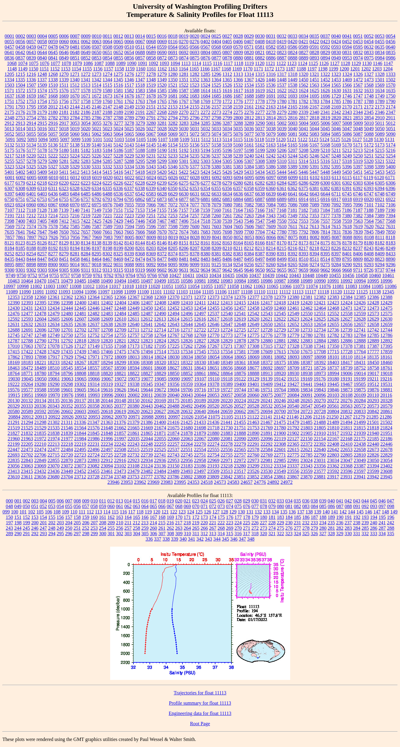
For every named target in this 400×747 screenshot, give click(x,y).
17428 (40, 351)
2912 (9, 123)
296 (68, 533)
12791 (54, 340)
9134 (227, 264)
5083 (314, 134)
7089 (314, 204)
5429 (238, 172)
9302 (31, 270)
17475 (120, 351)
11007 (62, 286)
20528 (253, 406)
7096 (358, 204)
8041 (216, 237)
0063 (96, 41)
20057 (227, 395)
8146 (162, 242)
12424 (346, 302)
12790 (40, 340)
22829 (386, 455)
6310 (42, 188)
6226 (118, 183)
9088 (129, 264)
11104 (195, 291)
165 (136, 517)
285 (365, 528)
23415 (27, 471)
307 (162, 533)
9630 (173, 270)
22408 (333, 444)
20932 (81, 416)
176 (229, 517)
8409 (380, 253)
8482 (194, 259)
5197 (238, 150)
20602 (67, 411)
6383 (336, 188)
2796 (194, 117)
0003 (31, 36)
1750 (390, 96)
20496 (200, 406)
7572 (20, 226)
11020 (154, 286)
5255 (9, 161)
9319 (140, 270)
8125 (31, 242)
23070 (54, 465)
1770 (216, 101)
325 (306, 533)
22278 (227, 444)
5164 (282, 144)
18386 (293, 362)
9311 (85, 270)
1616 (227, 90)
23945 (386, 476)
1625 (314, 90)
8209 (216, 248)
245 (26, 528)
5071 (184, 134)
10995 (373, 280)
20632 (187, 411)
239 (365, 522)
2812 (249, 117)
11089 (12, 291)
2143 (64, 106)
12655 (333, 324)
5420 (162, 172)
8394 (314, 253)
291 (26, 533)
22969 (213, 460)
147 (377, 511)
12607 (80, 319)
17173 (133, 346)
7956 (75, 237)
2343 (347, 112)
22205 (27, 444)
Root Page (200, 723)
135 (283, 511)
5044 (314, 128)
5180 (64, 150)
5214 (369, 150)
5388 (282, 166)
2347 (390, 112)
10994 (360, 280)
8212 (249, 248)
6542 (140, 193)
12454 (200, 308)
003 (34, 500)
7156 (172, 210)
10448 (308, 275)
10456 (348, 275)
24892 (273, 482)
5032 (205, 128)
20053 (213, 395)
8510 (303, 259)
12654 (320, 324)
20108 (346, 395)
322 (280, 533)
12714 (160, 329)
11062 (246, 286)
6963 (42, 204)
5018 (64, 128)
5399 (380, 166)
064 (145, 506)
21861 (133, 433)
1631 (347, 90)
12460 (280, 308)
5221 (42, 155)
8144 (140, 242)
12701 (67, 329)
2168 (325, 106)
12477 (27, 313)
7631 (390, 226)
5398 (369, 166)
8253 (20, 253)
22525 (160, 449)
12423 (333, 302)
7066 (151, 204)
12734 (320, 329)
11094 (77, 291)
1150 (33, 68)
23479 (133, 471)
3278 (129, 123)
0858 (151, 57)
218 (187, 522)
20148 (120, 400)
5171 (358, 144)
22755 (227, 455)
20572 (360, 406)
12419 (293, 302)
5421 (173, 172)
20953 (94, 416)
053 (51, 506)
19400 (240, 384)
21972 (40, 438)
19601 (67, 389)
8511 (314, 259)
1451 (314, 79)
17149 (93, 346)
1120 (259, 63)
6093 (227, 177)
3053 (75, 123)
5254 (390, 155)
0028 (238, 36)
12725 (240, 329)
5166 (303, 144)
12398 (67, 302)
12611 (133, 319)
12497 (200, 313)
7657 (85, 231)
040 (331, 500)
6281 (249, 183)
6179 (20, 183)
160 (94, 517)
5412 (75, 172)
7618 (347, 226)
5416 (118, 172)
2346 (380, 112)
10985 (253, 280)
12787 (14, 340)
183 (280, 517)
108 (57, 511)
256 (119, 528)
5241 (260, 155)
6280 (238, 183)
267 (212, 528)
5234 (184, 155)
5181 (75, 150)
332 (365, 533)
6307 (9, 188)
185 (297, 517)
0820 (249, 52)
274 (272, 528)
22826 (373, 455)
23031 (320, 460)
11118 (323, 291)
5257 (20, 161)
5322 (390, 161)
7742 (271, 231)
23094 (107, 465)
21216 (319, 416)
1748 (369, 96)
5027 (151, 128)
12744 (386, 329)
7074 (184, 204)
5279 (42, 161)
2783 (64, 117)
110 (73, 511)
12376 (240, 297)
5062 (96, 134)
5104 (130, 139)
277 (297, 528)
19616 (107, 389)
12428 (373, 302)
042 (348, 500)
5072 (194, 134)
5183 (96, 150)
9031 (118, 264)
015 (136, 500)
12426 (360, 302)
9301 (20, 270)
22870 (67, 460)
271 (246, 528)
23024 (306, 460)
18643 (200, 367)
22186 (386, 438)
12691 (27, 329)
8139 (107, 242)
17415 (14, 351)
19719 (213, 389)
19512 (373, 384)
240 (373, 522)
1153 (65, 68)
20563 (346, 406)
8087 (336, 237)
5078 (260, 134)
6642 (303, 193)
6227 (129, 183)
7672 (173, 231)
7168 (281, 210)
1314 (249, 74)
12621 (267, 319)
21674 (160, 427)
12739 (346, 329)
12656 (346, 324)
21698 (200, 427)
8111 (380, 237)
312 (204, 533)
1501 (380, 79)
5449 (336, 172)
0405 (227, 41)
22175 (360, 438)
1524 (205, 85)
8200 (129, 248)
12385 (360, 297)
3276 (107, 123)
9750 (21, 275)
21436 (213, 422)
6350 (173, 188)
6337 (129, 188)
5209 (314, 150)
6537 (129, 193)
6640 (282, 193)
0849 (64, 57)
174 (212, 517)
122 (173, 511)
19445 (333, 384)
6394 (380, 188)
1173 (279, 68)
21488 (320, 422)
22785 (306, 455)
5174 (390, 144)
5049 (369, 128)
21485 (306, 422)
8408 (369, 253)
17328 (293, 346)
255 (111, 528)
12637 (93, 324)
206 (85, 522)
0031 (271, 36)
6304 (369, 183)
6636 (238, 193)
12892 (386, 340)
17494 (147, 351)
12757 (133, 335)
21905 (306, 433)
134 (275, 511)
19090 (174, 378)
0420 (292, 41)
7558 (336, 221)
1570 (390, 85)
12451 (160, 308)
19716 (200, 389)
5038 (271, 128)
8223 (325, 248)
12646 (213, 324)
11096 (91, 291)
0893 (314, 57)
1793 (20, 106)
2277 (260, 112)
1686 (227, 96)
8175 (325, 242)
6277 (205, 183)
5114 (227, 139)
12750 (67, 335)
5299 (162, 161)
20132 (27, 400)
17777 (373, 351)
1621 (271, 90)
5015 (31, 128)
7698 (227, 231)
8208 (205, 248)
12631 (14, 324)
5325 (31, 166)
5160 (238, 144)
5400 (390, 166)
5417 (129, 172)
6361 (282, 188)
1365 (227, 79)
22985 (280, 460)
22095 (253, 438)
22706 (40, 455)
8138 (96, 242)
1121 (270, 63)
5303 (205, 161)
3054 (85, 123)
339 (174, 539)
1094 (175, 63)
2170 (347, 106)
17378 (346, 346)
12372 (200, 297)
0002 (20, 36)
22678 (386, 449)
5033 (216, 128)
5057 (53, 134)
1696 (325, 96)
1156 (97, 68)
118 (139, 511)
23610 (14, 476)
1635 (390, 90)
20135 (54, 400)
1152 (55, 68)
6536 (118, 193)
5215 (380, 150)
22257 (173, 444)
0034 (303, 36)
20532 (267, 406)
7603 (216, 226)
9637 (216, 270)
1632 (358, 90)
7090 (325, 204)
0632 (369, 47)
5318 (347, 161)
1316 (271, 74)
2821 (347, 117)
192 (356, 517)
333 (373, 533)
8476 (151, 259)
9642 (227, 270)
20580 (14, 411)
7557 (325, 221)
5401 (9, 172)
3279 (140, 123)
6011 (64, 177)
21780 (280, 427)
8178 (347, 242)
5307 (249, 161)
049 (17, 506)
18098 (320, 357)
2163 (271, 106)
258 (136, 528)
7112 (20, 210)
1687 (238, 96)
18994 (333, 373)
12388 (386, 297)
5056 (42, 134)
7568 (390, 221)
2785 (85, 117)
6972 (85, 204)
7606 (249, 226)
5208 (303, 150)
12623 (293, 319)
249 (60, 528)
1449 (292, 79)
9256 (249, 264)
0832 (358, 52)
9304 (53, 270)
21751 (240, 427)
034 (289, 500)
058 (94, 506)
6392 (358, 188)
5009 (358, 123)
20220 (227, 400)
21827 (14, 433)
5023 (107, 128)
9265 (292, 264)
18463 (14, 367)
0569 (227, 47)
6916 (325, 199)
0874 (184, 57)
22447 (14, 449)
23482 (147, 471)
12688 (14, 329)
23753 (133, 476)
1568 (369, 85)
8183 (390, 242)
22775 (293, 455)
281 (331, 528)
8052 (238, 237)
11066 (285, 286)
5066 (140, 134)
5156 (194, 144)
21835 (40, 433)
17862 (14, 357)
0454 (369, 41)
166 (145, 517)
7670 (162, 231)
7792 (303, 231)
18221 (40, 362)
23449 (67, 471)
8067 (282, 237)
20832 (346, 411)
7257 (194, 215)
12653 (306, 324)
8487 (238, 259)
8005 (129, 237)
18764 (14, 373)
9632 (194, 270)
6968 (64, 204)
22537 (173, 449)
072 (212, 506)
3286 (216, 123)
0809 (238, 52)
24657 (247, 482)
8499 (282, 259)
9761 (98, 275)
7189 (379, 210)
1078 (66, 63)
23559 (306, 471)
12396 (54, 302)
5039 (282, 128)
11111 (272, 291)
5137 (64, 144)
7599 (184, 226)
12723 (213, 329)
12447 (107, 308)
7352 (303, 215)
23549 (280, 471)
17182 (147, 346)
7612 (303, 226)
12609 (107, 319)
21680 (187, 427)
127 (216, 511)
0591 (314, 47)
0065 (118, 41)
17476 (133, 351)
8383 (238, 253)
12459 (267, 308)
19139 (267, 378)
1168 (226, 68)
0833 (369, 52)
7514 (194, 221)
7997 (118, 237)
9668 (347, 270)
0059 (53, 41)
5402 (20, 172)
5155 (184, 144)
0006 (64, 36)
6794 (118, 199)
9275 (325, 264)
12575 (386, 313)
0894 (325, 57)
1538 (292, 85)
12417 (267, 302)
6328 (75, 188)
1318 (292, 74)
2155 (194, 106)
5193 (194, 150)
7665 (129, 231)
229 (280, 522)
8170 (282, 242)
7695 (216, 231)
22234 (107, 444)
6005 (31, 177)
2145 (85, 106)
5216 (390, 150)
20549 (320, 406)
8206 (184, 248)
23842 (227, 476)
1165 (194, 68)
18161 (386, 357)
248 (51, 528)
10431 (188, 275)
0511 (140, 47)
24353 (193, 482)
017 (153, 500)
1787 (358, 101)
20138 (93, 400)
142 (343, 511)
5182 (85, 150)
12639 (120, 324)
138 (309, 511)
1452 (325, 79)
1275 (118, 74)
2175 (9, 112)
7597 (162, 226)
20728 (320, 411)
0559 (162, 47)
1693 (292, 96)
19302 (80, 384)
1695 (314, 96)
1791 (9, 106)
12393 (27, 302)
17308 (253, 346)
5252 (380, 155)
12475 (386, 308)
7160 (216, 210)
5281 (64, 161)
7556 (314, 221)
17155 (107, 346)
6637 (249, 193)
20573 (373, 406)
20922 (54, 416)
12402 (107, 302)
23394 (373, 465)
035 (297, 500)
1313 (238, 74)
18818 (93, 373)
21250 (332, 416)
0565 (184, 47)
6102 (315, 177)
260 (153, 528)
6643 (314, 193)
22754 (213, 455)
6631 (194, 193)
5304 (216, 161)
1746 (347, 96)
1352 (194, 79)
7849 (380, 231)
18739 (346, 367)
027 (229, 500)
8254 (31, 253)
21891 (267, 433)
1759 (96, 101)
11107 (234, 291)
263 (178, 528)
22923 (133, 460)
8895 (9, 264)
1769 (205, 101)
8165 (249, 242)
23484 (160, 471)
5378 (205, 166)
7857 (10, 237)
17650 (293, 351)
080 (280, 506)
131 (250, 511)
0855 (118, 57)
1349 (162, 79)
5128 (368, 139)
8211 (238, 248)
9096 (184, 264)
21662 (120, 427)
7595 (140, 226)
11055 (207, 286)
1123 (292, 63)
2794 (173, 117)
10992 (346, 280)
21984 (80, 438)
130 (241, 511)
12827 (200, 340)
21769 (267, 427)
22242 (120, 444)
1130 (367, 63)
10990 (320, 280)
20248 (293, 400)
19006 (346, 373)
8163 (227, 242)
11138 (375, 291)
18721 (306, 367)
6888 (271, 199)
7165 (249, 210)
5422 (184, 172)
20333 (27, 406)
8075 (293, 237)
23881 (320, 476)
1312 (227, 74)
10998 (23, 286)
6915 (314, 199)
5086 (347, 134)
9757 (65, 275)
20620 (133, 411)
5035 (238, 128)
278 (306, 528)
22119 (280, 438)
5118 (259, 139)
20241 (267, 400)
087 (339, 506)
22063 (187, 438)
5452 (369, 172)
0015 (151, 36)
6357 (238, 188)
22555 (213, 449)
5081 (292, 134)
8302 (107, 253)
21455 (240, 422)
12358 (27, 297)
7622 (380, 226)
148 (385, 511)
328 (331, 533)
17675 (306, 351)
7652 (75, 231)
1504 (20, 85)
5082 (303, 134)
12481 (80, 313)
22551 (187, 449)
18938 (306, 373)
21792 (293, 427)
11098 (117, 291)
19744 (240, 389)
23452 (80, 471)
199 (26, 522)
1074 (23, 63)
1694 (303, 96)
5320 (369, 161)
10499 (160, 280)
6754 (53, 199)
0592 (325, 47)
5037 (260, 128)
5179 (53, 150)
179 (255, 517)
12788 (27, 340)
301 (111, 533)
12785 (373, 335)
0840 (42, 57)
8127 (53, 242)
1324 (347, 74)
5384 (249, 166)
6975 (96, 204)
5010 (369, 123)
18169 (14, 362)
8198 (107, 248)
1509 (42, 85)
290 (17, 533)
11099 (130, 291)
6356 (227, 188)
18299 (120, 362)
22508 (120, 449)
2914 (31, 123)
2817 (303, 117)
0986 (390, 57)
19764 (280, 389)
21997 (120, 438)
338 (166, 539)
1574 (42, 90)
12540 (227, 313)
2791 (151, 117)
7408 (53, 221)
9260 (271, 264)
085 (322, 506)
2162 (260, 106)
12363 (80, 297)
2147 (107, 106)
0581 (260, 47)
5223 (64, 155)
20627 (160, 411)
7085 (282, 204)
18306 (133, 362)
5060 (75, 134)
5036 (249, 128)
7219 (85, 215)
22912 (107, 460)
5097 (65, 139)
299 (94, 533)
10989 (306, 280)
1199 (333, 68)
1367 (249, 79)
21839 (67, 433)
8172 (292, 242)
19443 (320, 384)
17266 (200, 346)
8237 (358, 248)
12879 (253, 340)
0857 (140, 57)
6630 (184, 193)
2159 (238, 106)
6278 (216, 183)
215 (162, 522)
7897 (31, 237)
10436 (242, 275)
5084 (325, 134)
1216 (31, 74)
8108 (369, 237)
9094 (162, 264)
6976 (107, 204)
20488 (173, 406)
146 (368, 511)
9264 (282, 264)
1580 (107, 90)
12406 (133, 302)
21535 (54, 427)
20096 (320, 395)
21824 (386, 427)
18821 (120, 373)
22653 (346, 449)
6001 (10, 177)
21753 (253, 427)
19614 (93, 389)
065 (153, 506)
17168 (120, 346)
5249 (347, 155)
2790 (140, 117)
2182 (75, 112)
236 (339, 522)
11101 (156, 291)
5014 (20, 128)
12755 (120, 335)
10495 (133, 280)
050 (26, 506)
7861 (20, 237)
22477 (54, 449)
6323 (64, 188)
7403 (31, 221)
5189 (151, 150)
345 (225, 539)
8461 (85, 259)
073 (221, 506)
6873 (162, 199)
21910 (320, 433)
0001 (9, 36)
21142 (279, 416)
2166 (303, 106)
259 (145, 528)
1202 (366, 68)
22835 (14, 460)
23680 (54, 476)
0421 (303, 41)
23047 (346, 460)
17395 (386, 346)
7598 (173, 226)
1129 (356, 63)
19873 (346, 389)
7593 (118, 226)
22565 (240, 449)
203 (60, 522)
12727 (253, 329)
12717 (187, 329)
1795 (31, 106)
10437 (255, 275)
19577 (27, 389)
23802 (187, 476)
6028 (195, 177)
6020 (108, 177)
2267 (151, 112)
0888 (292, 57)
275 (280, 528)
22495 (80, 449)
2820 (336, 117)
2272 (205, 112)
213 (145, 522)
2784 (75, 117)
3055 (96, 123)
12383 (333, 297)
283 (348, 528)
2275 (238, 112)
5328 (64, 166)
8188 (31, 248)
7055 (129, 204)
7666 (140, 231)
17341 (320, 346)
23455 (93, 471)
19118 (226, 378)
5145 (151, 144)
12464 (320, 308)
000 (9, 500)
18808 (80, 373)
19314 (93, 384)
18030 (174, 357)
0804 (205, 52)
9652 (271, 270)
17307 (240, 346)
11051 (167, 286)
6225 (107, 183)
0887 (282, 57)
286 (373, 528)
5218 (20, 155)
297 (77, 533)
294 (51, 533)
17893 (27, 357)
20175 (173, 400)
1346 (129, 79)
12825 (173, 340)
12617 (213, 319)
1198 (322, 68)
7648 (53, 231)
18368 (253, 362)
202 (51, 522)
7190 (390, 210)
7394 (390, 215)
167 (153, 517)
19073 (134, 378)
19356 (173, 384)
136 (292, 511)
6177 (9, 183)
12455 (213, 308)
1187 (290, 68)
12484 (120, 313)
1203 (377, 68)
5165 (292, 144)
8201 (140, 248)
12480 (67, 313)
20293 (373, 400)
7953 (64, 237)
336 (149, 539)
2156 (205, 106)
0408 (260, 41)
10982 (213, 280)
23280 (240, 465)
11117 (310, 291)
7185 (336, 210)
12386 (373, 297)
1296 (216, 74)
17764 (360, 351)
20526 (227, 406)
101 (23, 511)
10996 (386, 280)
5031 (194, 128)
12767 (173, 335)
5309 (271, 161)
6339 (151, 188)
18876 (240, 373)
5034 (227, 128)
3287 (227, 123)
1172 (269, 68)
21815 (360, 427)
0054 (390, 36)
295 (60, 533)
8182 (380, 242)
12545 (280, 313)
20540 (293, 406)
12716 (173, 329)
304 (136, 533)
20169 (160, 400)
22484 (67, 449)
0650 (96, 52)
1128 (345, 63)
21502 (386, 422)
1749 (380, 96)
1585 (162, 90)
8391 (282, 253)
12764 (160, 335)
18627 (173, 367)
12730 (293, 329)
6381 (314, 188)
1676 (129, 96)
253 (94, 528)
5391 (314, 166)
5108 (174, 139)
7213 (42, 215)
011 (102, 500)
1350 (173, 79)
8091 (358, 237)
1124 (302, 63)
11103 (182, 291)
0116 (172, 41)
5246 (314, 155)
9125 (216, 264)
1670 (75, 96)
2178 (31, 112)
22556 (227, 449)
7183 (314, 210)
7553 (303, 221)
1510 (53, 85)
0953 (347, 57)
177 (238, 517)
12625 (320, 319)
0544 (151, 47)
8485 (216, 259)
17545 (200, 351)
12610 (120, 319)
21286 (386, 416)
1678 (151, 96)
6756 (75, 199)
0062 (85, 41)
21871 (160, 433)
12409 (173, 302)
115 (115, 511)
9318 (129, 270)
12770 (213, 335)
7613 (314, 226)
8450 (53, 259)
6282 (260, 183)
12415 (240, 302)
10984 (240, 280)
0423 (325, 41)
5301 (184, 161)
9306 (75, 270)
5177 (31, 150)
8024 (184, 237)
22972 (240, 460)
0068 (151, 41)
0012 (118, 36)
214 (153, 522)
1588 (194, 90)
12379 (280, 297)
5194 (205, 150)
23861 (280, 476)
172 (195, 517)
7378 (336, 215)
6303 (358, 183)
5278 (31, 161)
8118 (390, 237)
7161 (227, 210)
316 (238, 533)
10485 (80, 280)
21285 (372, 416)
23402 (386, 465)
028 (238, 500)
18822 (133, 373)
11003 (49, 286)
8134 (85, 242)
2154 (184, 106)
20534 (280, 406)
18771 (27, 373)
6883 (227, 199)
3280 (151, 123)
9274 (314, 264)
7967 (86, 237)
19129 (253, 378)
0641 (9, 52)
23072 (67, 465)
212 (136, 522)
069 (187, 506)
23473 (120, 471)
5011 (379, 123)
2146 (96, 106)
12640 (133, 324)
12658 (373, 324)
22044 (147, 438)
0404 (216, 41)
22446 (386, 444)
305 (145, 533)
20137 (80, 400)
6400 (20, 193)
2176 (20, 112)
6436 (53, 193)
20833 (360, 411)
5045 (325, 128)
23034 (333, 460)
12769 (200, 335)
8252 (9, 253)
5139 (85, 144)
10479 (67, 280)
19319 (107, 384)
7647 (42, 231)
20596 (54, 411)
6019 (97, 177)
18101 (333, 357)
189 (331, 517)
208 (102, 522)
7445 (129, 221)
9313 (107, 270)
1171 (258, 68)
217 (178, 522)
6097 (271, 177)
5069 (173, 134)
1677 (140, 96)
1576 (64, 90)
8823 (380, 259)
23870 (306, 476)
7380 (347, 215)
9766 (152, 275)
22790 (320, 455)
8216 (292, 248)
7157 (183, 210)
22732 (133, 455)
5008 (347, 123)
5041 (303, 128)
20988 (147, 416)
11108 (247, 291)
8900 (53, 264)
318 (255, 533)
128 (224, 511)
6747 (369, 193)
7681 (194, 231)
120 (156, 511)
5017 (53, 128)
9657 (292, 270)
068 (178, 506)
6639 (271, 193)
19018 (386, 373)
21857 (120, 433)
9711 (357, 270)
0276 (194, 41)
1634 (380, 90)
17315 (267, 346)
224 (238, 522)
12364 (93, 297)
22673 (373, 449)
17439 (80, 351)
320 (263, 533)
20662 (240, 411)
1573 (31, 90)
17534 (187, 351)
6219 (53, 183)
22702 (27, 455)
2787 (107, 117)
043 (356, 500)
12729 (280, 329)
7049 (118, 204)
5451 (358, 172)
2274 (227, 112)
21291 (14, 422)
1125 (313, 63)
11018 (128, 286)
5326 (42, 166)
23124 (147, 465)
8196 (85, 248)
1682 (184, 96)
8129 (64, 242)
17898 (40, 357)
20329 (14, 406)
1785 (336, 101)
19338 (133, 384)
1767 (184, 101)
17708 (320, 351)
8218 (314, 248)
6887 (260, 199)
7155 (161, 210)
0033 (292, 36)
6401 (31, 193)
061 (119, 506)
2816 (292, 117)
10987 (280, 280)
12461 (293, 308)
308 (170, 533)
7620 (369, 226)
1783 (314, 101)
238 (356, 522)
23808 (200, 476)
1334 (9, 79)
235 (331, 522)
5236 (205, 155)
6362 (292, 188)
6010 (53, 177)
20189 (200, 400)
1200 (344, 68)
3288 (238, 123)
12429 (386, 302)
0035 (314, 36)
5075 (227, 134)
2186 (85, 112)
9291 (358, 264)
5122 (302, 139)
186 (306, 517)
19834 (306, 389)
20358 (93, 406)
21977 (67, 438)
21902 (293, 433)
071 (204, 506)
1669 (64, 96)
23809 (213, 476)
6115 (347, 177)
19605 (80, 389)
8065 (260, 237)
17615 (280, 351)
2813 (260, 117)
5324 (20, 166)
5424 (205, 172)
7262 (238, 215)
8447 (42, 259)
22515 (133, 449)
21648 (107, 427)
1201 (355, 68)
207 (94, 522)
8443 (20, 259)
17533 (173, 351)
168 (162, 517)
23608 (386, 471)
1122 (281, 63)
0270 (184, 41)
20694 (267, 411)
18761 (386, 367)
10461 (388, 275)
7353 (314, 215)
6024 (151, 177)
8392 (292, 253)
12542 (253, 313)
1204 (388, 68)
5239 (238, 155)
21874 (173, 433)
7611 (292, 226)
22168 (346, 438)
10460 (375, 275)
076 (246, 506)
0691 (173, 52)
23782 (160, 476)
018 (162, 500)
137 (300, 511)
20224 (240, 400)
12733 (306, 329)
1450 (303, 79)
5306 (238, 161)
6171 (390, 177)
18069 (254, 357)
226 (255, 522)
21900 (280, 433)
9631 (184, 270)
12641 (147, 324)
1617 (238, 90)
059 (102, 506)
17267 (213, 346)
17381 (360, 346)
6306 (390, 183)
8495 (249, 259)
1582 (129, 90)
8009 (151, 237)
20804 (333, 411)
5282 (75, 161)
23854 (267, 476)
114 (106, 511)
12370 (173, 297)
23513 (227, 471)
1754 (42, 101)
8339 (129, 253)
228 (272, 522)
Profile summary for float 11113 (200, 703)
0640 (390, 47)
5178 (42, 150)
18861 (200, 373)
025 (212, 500)
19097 (187, 378)
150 (9, 517)
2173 (380, 106)
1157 (108, 68)
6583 (151, 193)
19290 (54, 384)
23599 (373, 471)
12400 (80, 302)
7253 (173, 215)
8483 (205, 259)
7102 (380, 204)
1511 (63, 85)
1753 (31, 101)
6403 (42, 193)
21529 (40, 427)
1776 (238, 101)
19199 (360, 378)
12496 (187, 313)
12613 (160, 319)
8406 (358, 253)
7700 (249, 231)
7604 (227, 226)
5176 (20, 150)
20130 (14, 400)
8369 (151, 253)
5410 (53, 172)
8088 (347, 237)
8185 (20, 248)
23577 (320, 471)
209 (111, 522)
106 (48, 511)
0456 (390, 41)
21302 (54, 422)
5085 (336, 134)
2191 (140, 112)
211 (127, 522)
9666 (336, 270)
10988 (293, 280)
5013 (9, 128)
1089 (121, 63)
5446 (303, 172)
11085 (377, 286)
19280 (40, 384)
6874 (173, 199)
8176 (336, 242)
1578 (85, 90)
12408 (160, 302)
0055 (9, 41)
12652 (293, 324)
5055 (31, 134)
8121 (9, 242)
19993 (94, 395)
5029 (173, 128)
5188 (140, 150)
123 (182, 511)
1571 (9, 90)
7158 (194, 210)
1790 (390, 101)
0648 (75, 52)
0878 (227, 57)
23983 (167, 482)
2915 (42, 123)
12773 (227, 335)
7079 (216, 204)
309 (178, 533)
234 (322, 522)
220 (204, 522)
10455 (335, 275)
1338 (53, 79)
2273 (216, 112)
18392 (320, 362)
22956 (187, 460)
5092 (21, 139)
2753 (20, 117)
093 (373, 506)
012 (111, 500)
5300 (173, 161)
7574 (31, 226)
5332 (107, 166)
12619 (240, 319)
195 (382, 517)
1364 (216, 79)
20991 (161, 416)
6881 (205, 199)
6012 (75, 177)
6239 (162, 183)
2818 (314, 117)
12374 (227, 297)
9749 (10, 275)
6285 (292, 183)
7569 (9, 226)
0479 (64, 47)
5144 (140, 144)
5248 (336, 155)
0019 (184, 36)
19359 (187, 384)
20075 (267, 395)
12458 (253, 308)
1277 (140, 74)
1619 (260, 90)
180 (263, 517)
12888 (360, 340)
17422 (27, 351)
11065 (272, 286)
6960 (31, 204)
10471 (54, 280)
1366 (238, 79)
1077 (55, 63)
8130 (75, 242)
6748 (380, 193)
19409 (267, 384)
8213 (260, 248)
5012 (390, 123)
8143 (129, 242)
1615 (216, 90)
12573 (373, 313)
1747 (358, 96)
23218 (227, 465)
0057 (31, 41)
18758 (373, 367)
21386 (147, 422)
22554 (200, 449)
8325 (118, 253)
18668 (240, 367)
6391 (347, 188)
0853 (96, 57)
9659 (303, 270)
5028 (162, 128)
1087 (99, 63)
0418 (271, 41)
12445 (80, 308)
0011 (107, 36)
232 (306, 522)
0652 (118, 52)
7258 (205, 215)
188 (322, 517)
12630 (386, 319)
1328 (380, 74)
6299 (314, 183)
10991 (333, 280)
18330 (200, 362)
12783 (346, 335)
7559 (347, 221)
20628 (173, 411)
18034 (187, 357)
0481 (75, 47)
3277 (118, 123)
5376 (184, 166)
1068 (12, 63)
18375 (280, 362)
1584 (151, 90)
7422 (85, 221)
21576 (93, 427)
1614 (205, 90)
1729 (336, 96)
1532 (238, 85)
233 (314, 522)
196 (390, 517)
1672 (96, 96)
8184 (9, 248)
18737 (333, 367)
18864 (227, 373)
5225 (85, 155)
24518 (207, 482)
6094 (238, 177)
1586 (173, 90)
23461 (107, 471)
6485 (85, 193)
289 (9, 533)
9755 (54, 275)
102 (31, 511)
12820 (107, 340)
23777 (147, 476)
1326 (358, 74)
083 (306, 506)
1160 (140, 68)
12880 (267, 340)
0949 (336, 57)
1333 (390, 74)
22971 (227, 460)
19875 (360, 389)
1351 (184, 79)
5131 (390, 139)
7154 (151, 210)
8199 (118, 248)
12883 (306, 340)
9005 (64, 264)
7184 (325, 210)
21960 (14, 438)
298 (85, 533)
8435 (9, 259)
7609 (271, 226)
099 (6, 511)
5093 (32, 139)
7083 (260, 204)
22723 (80, 455)
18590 (120, 367)
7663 (118, 231)
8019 (173, 237)
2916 (53, 123)
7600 (194, 226)
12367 (133, 297)
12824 (160, 340)
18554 (80, 367)
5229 (129, 155)
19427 (293, 384)
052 (43, 506)
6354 (205, 188)
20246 (280, 400)
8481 (184, 259)
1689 (260, 96)
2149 (129, 106)
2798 (216, 117)
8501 (292, 259)
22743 (173, 455)
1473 (369, 79)
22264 (187, 444)
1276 (129, 74)
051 (34, 506)
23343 (306, 465)
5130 (379, 139)
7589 (107, 226)
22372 (306, 444)
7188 (368, 210)
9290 (347, 264)
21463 (253, 422)
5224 (75, 155)
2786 (96, 117)
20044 (200, 395)
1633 (369, 90)
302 (119, 533)
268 (221, 528)
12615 (187, 319)
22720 (67, 455)
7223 (129, 215)
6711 (336, 193)
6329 (85, 188)
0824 (292, 52)
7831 (336, 231)
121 (165, 511)
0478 (53, 47)
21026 (187, 416)
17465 (93, 351)
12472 (360, 308)
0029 (249, 36)
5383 (238, 166)
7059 (140, 204)
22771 (280, 455)
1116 (217, 63)
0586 (292, 47)
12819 (93, 340)
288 (390, 528)
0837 (20, 57)
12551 (320, 313)
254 (102, 528)
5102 (108, 139)
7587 (96, 226)
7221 (107, 215)
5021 (96, 128)
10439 (268, 275)
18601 (147, 367)
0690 (162, 52)
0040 (336, 36)
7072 (173, 204)
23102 (120, 465)
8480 (173, 259)
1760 (107, 101)
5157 (205, 144)
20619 (120, 411)
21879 (200, 433)
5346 (173, 166)
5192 (184, 150)
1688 (249, 96)
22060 (173, 438)
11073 (298, 286)
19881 (386, 389)
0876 (205, 57)
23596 (346, 471)
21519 (14, 427)
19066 (94, 378)
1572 (20, 90)
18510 (54, 367)
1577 (75, 90)
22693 (14, 455)
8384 (249, 253)
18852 (187, 373)
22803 (333, 455)
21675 (173, 427)
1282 (194, 74)
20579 (386, 406)
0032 (282, 36)
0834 (380, 52)
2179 (42, 112)
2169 (336, 106)
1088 (110, 63)
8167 (271, 242)
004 (43, 500)
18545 (67, 367)
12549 (293, 313)
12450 (147, 308)
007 (68, 500)
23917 (333, 476)
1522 (184, 85)
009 (85, 500)
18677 (253, 367)
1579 (96, 90)
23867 (293, 476)
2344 (358, 112)
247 (43, 528)
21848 (107, 433)
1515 (107, 85)
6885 (249, 199)
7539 (227, 221)
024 (204, 500)
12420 (306, 302)
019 (170, 500)
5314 (303, 161)
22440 (373, 444)
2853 (358, 117)
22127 (293, 438)
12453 (187, 308)
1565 (336, 85)
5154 (173, 144)
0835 (390, 52)
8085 (325, 237)
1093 (164, 63)
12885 (333, 340)
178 (246, 517)
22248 (147, 444)
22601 (280, 449)
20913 (41, 416)
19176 (320, 378)
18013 (134, 357)
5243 (282, 155)
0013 (129, 36)
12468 (333, 308)
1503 (9, 85)
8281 (75, 253)
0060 (64, 41)
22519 (147, 449)
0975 (369, 57)
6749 (390, 193)
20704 (293, 411)
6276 (194, 183)
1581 (118, 90)
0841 (53, 57)
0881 (249, 57)
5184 (107, 150)
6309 (31, 188)
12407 (147, 302)
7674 (184, 231)
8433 (390, 253)
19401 (253, 384)
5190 (162, 150)
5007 (336, 123)
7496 (184, 221)
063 (136, 506)
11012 (88, 286)
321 (272, 533)
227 (263, 522)
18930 (293, 373)
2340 (314, 112)
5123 (313, 139)
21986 (93, 438)
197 (9, 522)
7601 (205, 226)
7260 (216, 215)
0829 (325, 52)
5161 (249, 144)
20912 (27, 416)
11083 (351, 286)
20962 (107, 416)
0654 (129, 52)
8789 (336, 259)
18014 (147, 357)
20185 (187, 400)
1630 (336, 90)
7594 (129, 226)
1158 (119, 68)
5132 (9, 144)
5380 (216, 166)
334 (382, 533)
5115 (238, 139)
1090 (131, 63)
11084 (364, 286)
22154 (320, 438)
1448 (282, 79)
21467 (267, 422)
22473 (27, 449)
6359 (260, 188)
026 (221, 500)
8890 (390, 259)
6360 (271, 188)
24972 (286, 482)
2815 (282, 117)
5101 (97, 139)
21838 (54, 433)
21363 (107, 422)
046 (382, 500)
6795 (129, 199)
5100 (86, 139)
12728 (267, 329)
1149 (23, 68)
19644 (147, 389)
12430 (14, 308)
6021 (118, 177)
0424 (336, 41)
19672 (160, 389)
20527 (240, 406)
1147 (388, 63)
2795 (184, 117)
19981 (80, 395)
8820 (369, 259)
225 (246, 522)
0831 (347, 52)
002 (26, 500)
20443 (147, 406)
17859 (386, 351)
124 (190, 511)
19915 (14, 395)
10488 (93, 280)
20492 (187, 406)
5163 (271, 144)
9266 (303, 264)
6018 (86, 177)
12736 (333, 329)
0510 (129, 47)
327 (322, 533)
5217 (9, 155)
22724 (93, 455)
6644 (325, 193)
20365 (107, 406)
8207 (194, 248)
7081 (238, 204)
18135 (373, 357)
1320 (303, 74)
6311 (52, 188)
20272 (333, 400)
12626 (333, 319)
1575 (53, 90)
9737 (379, 270)
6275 (184, 183)
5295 (140, 161)
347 (242, 539)
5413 (85, 172)
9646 (249, 270)
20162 (147, 400)
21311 (67, 422)
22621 (306, 449)
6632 (205, 193)
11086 (390, 286)
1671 (85, 96)
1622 (282, 90)
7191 (9, 215)
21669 (147, 427)
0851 (75, 57)
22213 (54, 444)
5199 (260, 150)
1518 (140, 85)
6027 (184, 177)
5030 (184, 128)
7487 (173, 221)
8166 (260, 242)
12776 (267, 335)
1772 (227, 101)
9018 (96, 264)
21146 (293, 416)
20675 (253, 411)
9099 (194, 264)
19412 (280, 384)
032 (272, 500)
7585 (75, 226)
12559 (360, 313)
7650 (64, 231)
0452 (347, 41)
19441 (306, 384)
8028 (195, 237)
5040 (292, 128)
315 (229, 533)
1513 (85, 85)
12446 (93, 308)
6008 (42, 177)
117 (131, 511)
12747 (27, 335)
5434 (260, 172)
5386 (271, 166)
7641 (20, 231)
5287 (118, 161)
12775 (253, 335)
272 (255, 528)
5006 (325, 123)
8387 (260, 253)
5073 (205, 134)
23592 (333, 471)
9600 (151, 270)
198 (17, 522)
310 (187, 533)
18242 (67, 362)
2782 (53, 117)
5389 (292, 166)
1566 (347, 85)
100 (14, 511)
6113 (336, 177)
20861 (386, 411)
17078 (54, 346)
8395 (325, 253)
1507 (31, 85)
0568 (216, 47)
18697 (280, 367)
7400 (20, 221)
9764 (130, 275)
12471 (346, 308)
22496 (93, 449)
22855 (54, 460)
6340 (162, 188)
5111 (195, 139)
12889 (373, 340)
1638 (20, 96)
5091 (10, 139)
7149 (96, 210)
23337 (293, 465)
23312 (267, 465)
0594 (347, 47)
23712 (80, 476)
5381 (227, 166)
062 (128, 506)
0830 (336, 52)
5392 (325, 166)
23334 (280, 465)
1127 (334, 63)
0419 (282, 41)
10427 (175, 275)
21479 (293, 422)
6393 (369, 188)
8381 (216, 253)
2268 (162, 112)
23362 (333, 465)
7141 (85, 210)
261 (162, 528)
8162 (216, 242)
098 (390, 506)
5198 (249, 150)
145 (360, 511)
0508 (107, 47)
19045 (27, 378)
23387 (360, 465)
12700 (54, 329)
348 (250, 539)
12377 (253, 297)
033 (280, 500)
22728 (120, 455)
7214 (53, 215)
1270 (64, 74)
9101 (205, 264)
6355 (216, 188)
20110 (373, 395)
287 (382, 528)
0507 (96, 47)
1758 (85, 101)
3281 (162, 123)
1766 (173, 101)
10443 (295, 275)
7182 (303, 210)
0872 (162, 57)
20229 (253, 400)
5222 (53, 155)
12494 (173, 313)
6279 (227, 183)
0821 (260, 52)
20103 (333, 395)
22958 (200, 460)
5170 (347, 144)
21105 (227, 416)
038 (314, 500)
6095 (249, 177)
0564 (173, 47)
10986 (267, 280)
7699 (238, 231)
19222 (14, 384)
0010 (96, 36)
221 (212, 522)
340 (183, 539)
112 (90, 511)
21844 (80, 433)
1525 (216, 85)
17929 (67, 357)
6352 (184, 188)
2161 (249, 106)
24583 (233, 482)
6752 (31, 199)
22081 (227, 438)
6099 (293, 177)
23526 (253, 471)
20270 (320, 400)
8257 (42, 253)
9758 (76, 275)
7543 (238, 221)
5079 (271, 134)
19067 (107, 378)
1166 (205, 68)
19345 (147, 384)
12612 (147, 319)
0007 (75, 36)
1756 (64, 101)
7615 (336, 226)
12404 (120, 302)
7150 (107, 210)
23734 (107, 476)
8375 (184, 253)
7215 (64, 215)
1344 (107, 79)
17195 (160, 346)
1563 (314, 85)
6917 (336, 199)
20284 (360, 400)
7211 (20, 215)
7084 (271, 204)
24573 (220, 482)
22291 (253, 444)
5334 (129, 166)
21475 (280, 422)
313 (212, 533)
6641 (292, 193)
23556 (293, 471)
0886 (271, 57)
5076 (238, 134)
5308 (260, 161)
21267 (346, 416)
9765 (141, 275)
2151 (151, 106)
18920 (280, 373)
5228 (118, 155)
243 (9, 528)
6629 (173, 193)
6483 (64, 193)
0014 (140, 36)
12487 (147, 313)
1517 (129, 85)
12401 (93, 302)
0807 (227, 52)
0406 (238, 41)
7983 (108, 237)
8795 (347, 259)
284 (356, 528)
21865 (147, 433)
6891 (292, 199)
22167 (333, 438)
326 (314, 533)
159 (85, 517)
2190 (129, 112)
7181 (292, 210)
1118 (238, 63)
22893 (93, 460)
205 (77, 522)
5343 (151, 166)
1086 (88, 63)
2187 (96, 112)
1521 (173, 85)
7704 (260, 231)
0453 (358, 41)
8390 (271, 253)
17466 (107, 351)
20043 (187, 395)
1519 (151, 85)
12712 (147, 329)
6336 (118, 188)
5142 (118, 144)
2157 (216, 106)
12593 (27, 319)
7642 (31, 231)
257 (128, 528)
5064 (118, 134)
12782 (333, 335)
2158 (227, 106)
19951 (27, 395)
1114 (196, 63)
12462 (306, 308)
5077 (249, 134)
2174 (390, 106)
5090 (390, 134)
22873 (80, 460)
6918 (347, 199)
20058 (240, 395)
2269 (173, 112)
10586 (187, 280)
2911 (390, 117)
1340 (75, 79)
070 (195, 506)
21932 (346, 433)
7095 (347, 204)
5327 (53, 166)
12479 (54, 313)
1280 (173, 74)
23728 (93, 476)
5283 (85, 161)
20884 (14, 416)
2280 (292, 112)
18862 (213, 373)
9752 (32, 275)
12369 (160, 297)
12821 (120, 340)
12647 (227, 324)
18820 (107, 373)
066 (162, 506)
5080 (282, 134)
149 (394, 511)
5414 (96, 172)
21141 (266, 416)
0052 (369, 36)
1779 (271, 101)
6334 (96, 188)
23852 (253, 476)
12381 (306, 297)
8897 (20, 264)
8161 (205, 242)
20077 (280, 395)
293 (43, 533)
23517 (240, 471)
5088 (369, 134)
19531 (386, 384)
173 (204, 517)
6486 (96, 193)
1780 (282, 101)
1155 (87, 68)
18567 (107, 367)
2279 (282, 112)
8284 (85, 253)
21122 (253, 416)
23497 (200, 471)
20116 (386, 395)
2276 (249, 112)
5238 (227, 155)
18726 (320, 367)
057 (85, 506)
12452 (173, 308)
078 (263, 506)
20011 (147, 395)
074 (229, 506)
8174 (314, 242)
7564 (369, 221)
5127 (357, 139)
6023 (140, 177)
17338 (306, 346)
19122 (240, 378)
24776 (260, 482)
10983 (227, 280)
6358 (249, 188)
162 (111, 517)
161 (102, 517)
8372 (162, 253)
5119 (270, 139)
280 (322, 528)
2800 (238, 117)
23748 (120, 476)
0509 (118, 47)
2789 (129, 117)
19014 (360, 373)
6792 (96, 199)
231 (297, 522)
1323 (336, 74)
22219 (80, 444)
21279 (359, 416)
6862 (140, 199)
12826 (187, 340)
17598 (253, 351)
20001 (120, 395)
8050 (227, 237)
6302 (347, 183)
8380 (205, 253)
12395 (40, 302)
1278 (151, 74)
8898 (31, 264)
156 (60, 517)
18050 (200, 357)
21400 (160, 422)
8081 (304, 237)
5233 (173, 155)
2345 (369, 112)
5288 (129, 161)
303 (128, 533)
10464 (27, 280)
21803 (306, 427)
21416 (173, 422)
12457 (240, 308)
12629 (373, 319)
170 (178, 517)
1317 (282, 74)
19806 (293, 389)
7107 (10, 210)
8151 (184, 242)
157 (68, 517)
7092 (336, 204)
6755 (64, 199)
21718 (213, 427)
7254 (184, 215)
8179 (358, 242)
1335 (20, 79)
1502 (390, 79)
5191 (173, 150)
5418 (140, 172)
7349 (292, 215)
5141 (107, 144)
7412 (64, 221)
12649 (253, 324)
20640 (200, 411)
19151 (293, 378)
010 (94, 500)
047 (390, 500)
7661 (107, 231)
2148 (118, 106)
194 (373, 517)
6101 (304, 177)
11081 (338, 286)
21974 (54, 438)
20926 (67, 416)
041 (339, 500)
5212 (347, 150)
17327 (280, 346)
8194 (75, 248)
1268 (53, 74)
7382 (358, 215)
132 (258, 511)
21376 (120, 422)
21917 (333, 433)
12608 (93, 319)
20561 (333, 406)
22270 (200, 444)
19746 (253, 389)
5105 (141, 139)
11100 (143, 291)
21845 (93, 433)
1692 (282, 96)
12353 (14, 297)
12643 (173, 324)
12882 (293, 340)
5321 (380, 161)
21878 (187, 433)
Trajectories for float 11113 (200, 692)
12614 (173, 319)
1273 (96, 74)
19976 (67, 395)
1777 (249, 101)
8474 (140, 259)
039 (322, 500)
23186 (200, 465)
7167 (270, 210)
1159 (130, 68)
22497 (107, 449)
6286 (303, 183)
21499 (360, 422)
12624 (306, 319)
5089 (380, 134)
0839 (31, 57)
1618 (249, 90)
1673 (107, 96)
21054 (201, 416)
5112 (205, 139)
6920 (369, 199)
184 (289, 517)
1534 (249, 85)
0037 (325, 36)
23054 (386, 460)
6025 (162, 177)
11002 (36, 286)
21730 (227, 427)
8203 (151, 248)
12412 (213, 302)
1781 (292, 101)
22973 (253, 460)
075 (238, 506)
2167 (314, 106)
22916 (120, 460)
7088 (303, 204)
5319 (358, 161)
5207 (292, 150)
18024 (160, 357)
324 (297, 533)
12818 (80, 340)
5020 (85, 128)
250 (68, 528)
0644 (42, 52)
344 (217, 539)
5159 (227, 144)
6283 (271, 183)
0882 (260, 57)
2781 (42, 117)
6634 (227, 193)
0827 (303, 52)
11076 (325, 286)
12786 (386, 335)
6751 (20, 199)
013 (119, 500)
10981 (200, 280)
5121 (292, 139)
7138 (52, 210)
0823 (282, 52)
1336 (31, 79)
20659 (227, 411)
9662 (325, 270)
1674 (118, 96)
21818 (373, 427)
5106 (152, 139)
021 (187, 500)
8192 (53, 248)
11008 (75, 286)
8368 (140, 253)
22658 (360, 449)
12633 (40, 324)
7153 (140, 210)
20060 (253, 395)
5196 (227, 150)
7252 (162, 215)
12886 (346, 340)
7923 (42, 237)
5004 (303, 123)
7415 (75, 221)
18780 (40, 373)
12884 (320, 340)
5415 (107, 172)
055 (68, 506)
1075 (33, 63)
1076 (44, 63)
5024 (118, 128)
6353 (194, 188)
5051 (390, 128)
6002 (20, 177)
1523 (194, 85)
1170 (247, 68)
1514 (96, 85)
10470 (40, 280)
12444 (67, 308)
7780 (282, 231)
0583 (282, 47)
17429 (54, 351)
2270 (184, 112)
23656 (40, 476)
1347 (140, 79)
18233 (54, 362)
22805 (346, 455)
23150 (173, 465)
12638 (107, 324)
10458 (362, 275)
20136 (67, 400)
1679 (162, 96)
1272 (85, 74)
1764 (151, 101)
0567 (205, 47)
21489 (333, 422)
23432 (40, 471)
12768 (187, 335)
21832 (27, 433)
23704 (67, 476)
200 (34, 522)
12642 (160, 324)
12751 (80, 335)
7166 (259, 210)
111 (82, 511)
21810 (333, 427)
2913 (20, 123)
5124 (324, 139)
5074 (216, 134)
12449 (133, 308)
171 (187, 517)
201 (43, 522)
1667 (42, 96)
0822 (271, 52)
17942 (80, 357)
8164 (238, 242)
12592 (14, 319)
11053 (180, 286)
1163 (172, 68)
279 (314, 528)
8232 (347, 248)
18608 (160, 367)
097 (382, 506)
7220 (96, 215)
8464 (96, 259)
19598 (54, 389)
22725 (107, 455)
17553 (213, 351)
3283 (184, 123)
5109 (184, 139)
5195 (216, 150)
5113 (216, 139)
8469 (118, 259)
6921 (380, 199)
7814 (325, 231)
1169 (237, 68)
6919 (358, 199)
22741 (160, 455)
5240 (249, 155)
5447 (314, 172)
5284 (96, 161)
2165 (292, 106)
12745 (14, 335)
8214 (271, 248)
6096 (260, 177)
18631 (187, 367)
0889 (303, 57)
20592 (40, 411)
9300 (10, 270)
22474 (40, 449)
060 (111, 506)
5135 (42, 144)
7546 (249, 221)
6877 (184, 199)
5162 (260, 144)
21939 (360, 433)
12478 (40, 313)
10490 (107, 280)
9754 (43, 275)
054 (60, 506)
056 (77, 506)
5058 (64, 134)
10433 (202, 275)
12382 (320, 297)
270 (238, 528)
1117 (228, 63)
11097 (104, 291)
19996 (107, 395)
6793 (107, 199)
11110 (259, 291)
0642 (20, 52)
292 (34, 533)
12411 (200, 302)
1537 (282, 85)
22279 (240, 444)
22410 (346, 444)
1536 (271, 85)
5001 (271, 123)
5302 (194, 161)
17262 (187, 346)
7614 (325, 226)
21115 (240, 416)
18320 (160, 362)
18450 (373, 362)
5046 (336, 128)
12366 (120, 297)
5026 (140, 128)
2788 (118, 117)
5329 (75, 166)
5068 (162, 134)
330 (348, 533)
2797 (205, 117)
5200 (271, 150)
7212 (31, 215)
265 (195, 528)
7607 (260, 226)
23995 (180, 482)
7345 (282, 215)
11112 (285, 291)
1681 (173, 96)
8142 (118, 242)
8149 (173, 242)
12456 (227, 308)
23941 (360, 476)
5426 (227, 172)
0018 (173, 36)
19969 (40, 395)
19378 (213, 384)
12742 (373, 329)
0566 (194, 47)
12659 (386, 324)
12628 (360, 319)
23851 (240, 476)
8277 (53, 253)
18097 (307, 357)
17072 (40, 346)
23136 (160, 465)
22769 (267, 455)
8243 (369, 248)
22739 (147, 455)
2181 (64, 112)
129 (233, 511)
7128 (42, 210)
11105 (208, 291)
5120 (281, 139)
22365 (293, 444)
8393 (303, 253)
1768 (194, 101)
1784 (325, 101)
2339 (303, 112)
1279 (162, 74)
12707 (93, 329)
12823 (147, 340)
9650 (260, 270)
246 (34, 528)
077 (255, 506)
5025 (129, 128)
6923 (9, 204)
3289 (249, 123)
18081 (267, 357)
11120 (336, 291)
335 (390, 533)
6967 (53, 204)
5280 (53, 161)
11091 (38, 291)
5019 (75, 128)
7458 (151, 221)
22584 (267, 449)
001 (17, 500)
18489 (40, 367)
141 (334, 511)
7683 (205, 231)
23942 (373, 476)
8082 (315, 237)
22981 (267, 460)
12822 (133, 340)
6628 (162, 193)
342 (200, 539)
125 (199, 511)
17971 (94, 357)
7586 (85, 226)
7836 (347, 231)
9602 (162, 270)
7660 (96, 231)
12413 (227, 302)
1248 (42, 74)
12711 (133, 329)
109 (65, 511)
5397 (358, 166)
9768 (163, 275)
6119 (368, 177)
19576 (14, 389)
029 (246, 500)
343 (208, 539)
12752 (93, 335)
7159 (205, 210)
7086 (292, 204)
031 (263, 500)
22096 (267, 438)
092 (365, 506)
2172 (369, 106)
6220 (64, 183)
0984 (380, 57)
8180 (369, 242)
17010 (14, 346)
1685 (216, 96)
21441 (227, 422)
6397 (9, 193)
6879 (194, 199)
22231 (93, 444)
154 (43, 517)
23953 (127, 482)
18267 (80, 362)
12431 (27, 308)
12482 (93, 313)
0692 (184, 52)
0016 (162, 36)
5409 (42, 172)
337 (157, 539)
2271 (194, 112)
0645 (53, 52)
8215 (282, 248)
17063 (27, 346)
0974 (358, 57)
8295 (96, 253)
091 (356, 506)
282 (339, 528)
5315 (314, 161)
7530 (216, 221)
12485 (133, 313)
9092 (151, 264)
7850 (390, 231)
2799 (227, 117)
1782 (303, 101)
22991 (293, 460)
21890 (253, 433)
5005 (314, 123)
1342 (96, 79)
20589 (27, 411)
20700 (280, 411)
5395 (336, 166)
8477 (162, 259)
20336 (40, 406)
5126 (346, 139)
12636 (80, 324)
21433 (200, 422)
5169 (336, 144)
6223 (85, 183)
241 (382, 522)
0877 (216, 57)
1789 (380, 101)
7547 (260, 221)
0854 (107, 57)
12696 (40, 329)
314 (221, 533)
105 (40, 511)
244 (17, 528)
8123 (20, 242)
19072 (120, 378)
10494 (120, 280)
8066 (271, 237)
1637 (9, 96)
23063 (27, 465)
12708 (107, 329)
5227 (107, 155)
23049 (360, 460)
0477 (42, 47)
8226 (336, 248)
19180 (333, 378)
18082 (280, 357)
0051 (358, 36)
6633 (216, 193)
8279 (64, 253)
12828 (213, 340)
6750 (9, 199)
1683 (194, 96)
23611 (27, 476)
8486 (227, 259)
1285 (205, 74)
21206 (306, 416)
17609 (267, 351)
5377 (194, 166)
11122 (349, 291)
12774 (240, 335)
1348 (151, 79)
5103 (119, 139)
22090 (240, 438)
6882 (216, 199)
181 (272, 517)
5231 (151, 155)
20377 (120, 406)
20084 (293, 395)
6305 (380, 183)
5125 (335, 139)
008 (77, 500)
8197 (96, 248)
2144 (75, 106)
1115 (207, 63)
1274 (107, 74)
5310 (282, 161)
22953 (173, 460)
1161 (151, 68)
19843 (320, 389)
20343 (54, 406)
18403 (333, 362)
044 (365, 500)
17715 (333, 351)
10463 (14, 280)
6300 (325, 183)
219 (195, 522)
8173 (303, 242)
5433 (249, 172)
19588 (40, 389)
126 (207, 511)
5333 (118, 166)
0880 (238, 57)
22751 (200, 455)
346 (234, 539)
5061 (85, 134)
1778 (260, 101)
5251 (369, 155)
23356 (320, 465)
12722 (200, 329)
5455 (390, 172)
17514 (160, 351)
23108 (133, 465)
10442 (282, 275)
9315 (118, 270)
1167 (215, 68)
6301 (336, 183)
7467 (162, 221)
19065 (80, 378)
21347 (93, 422)
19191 (346, 378)
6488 (107, 193)
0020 (194, 36)
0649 (85, 52)
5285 (107, 161)
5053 (20, 134)
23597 (360, 471)
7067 (162, 204)
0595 (358, 47)
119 (148, 511)
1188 (301, 68)
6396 (390, 188)
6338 (140, 188)
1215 (20, 74)
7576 (42, 226)
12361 (54, 297)
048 (9, 506)
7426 (107, 221)
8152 (194, 242)
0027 (227, 36)
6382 (325, 188)
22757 (240, 455)
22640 (320, 449)
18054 (214, 357)
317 (246, 533)
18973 (320, 373)
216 (170, 522)
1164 (183, 68)
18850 (173, 373)
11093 (64, 291)
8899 (42, 264)
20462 (160, 406)
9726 (368, 270)
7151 (118, 210)
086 (331, 506)
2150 (140, 106)
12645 (200, 324)
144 (351, 511)
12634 (54, 324)
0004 (42, 36)
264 (187, 528)
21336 (80, 422)
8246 (380, 248)
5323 (9, 166)
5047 (347, 128)
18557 (93, 367)
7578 (53, 226)
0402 (205, 41)
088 (348, 506)
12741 (360, 329)
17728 (346, 351)
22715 (54, 455)
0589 (303, 47)
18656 (227, 367)
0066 (129, 41)
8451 (64, 259)
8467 (107, 259)
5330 (85, 166)
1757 (75, 101)
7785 (292, 231)
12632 (27, 324)
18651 (213, 367)
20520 (213, 406)
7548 (271, 221)
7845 (369, 231)
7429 (118, 221)
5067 (151, 134)
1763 (140, 101)
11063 (259, 286)
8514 (325, 259)
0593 (336, 47)
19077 (147, 378)
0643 (31, 52)
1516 (118, 85)
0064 (107, 41)
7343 (271, 215)
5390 (303, 166)
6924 (20, 204)
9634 (205, 270)
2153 (173, 106)
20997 (174, 416)
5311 (292, 161)
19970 (54, 395)
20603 (80, 411)
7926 (53, 237)
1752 (20, 101)
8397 (336, 253)
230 (289, 522)
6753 (42, 199)
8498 (271, 259)
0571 (249, 47)
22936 (160, 460)
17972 (107, 357)
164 (128, 517)
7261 (227, 215)
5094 (43, 139)
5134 (31, 144)
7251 (151, 215)
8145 (151, 242)
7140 (74, 210)
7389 (380, 215)
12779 (293, 335)
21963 (27, 438)
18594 (133, 367)
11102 (169, 291)
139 (317, 511)
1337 (42, 79)
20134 (40, 400)
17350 (333, 346)
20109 (360, 395)
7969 (97, 237)
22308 (280, 444)
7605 (238, 226)
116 (123, 511)
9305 (64, 270)
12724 (227, 329)
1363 (205, 79)
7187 (357, 210)
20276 (346, 400)
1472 (358, 79)
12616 (200, 319)
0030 (260, 36)
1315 (260, 74)
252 (85, 528)
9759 (87, 275)
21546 (67, 427)
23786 (173, 476)
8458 (75, 259)
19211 (373, 378)
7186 (347, 210)
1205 (9, 74)
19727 (227, 389)
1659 (31, 96)
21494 (346, 422)
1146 (377, 63)
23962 (140, 482)
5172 (369, 144)
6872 (151, 199)
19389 (227, 384)
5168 (325, 144)
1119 (249, 63)
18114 (360, 357)
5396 (347, 166)
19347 (160, 384)
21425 (187, 422)
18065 (240, 357)
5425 (216, 172)
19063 (67, 378)
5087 (358, 134)
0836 (9, 57)
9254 (238, 264)
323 (289, 533)
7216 (75, 215)
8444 (31, 259)
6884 (238, 199)
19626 (120, 389)
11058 (233, 286)
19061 (54, 378)
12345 (388, 291)
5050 (380, 128)
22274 (213, 444)
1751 (9, 101)
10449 (322, 275)
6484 (75, 193)
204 (68, 522)
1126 (324, 63)
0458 (20, 47)
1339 (64, 79)
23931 (346, 476)
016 (145, 500)
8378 (194, 253)
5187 (129, 150)
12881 (280, 340)
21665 (133, 427)
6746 (358, 193)
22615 (293, 449)
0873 (173, 57)
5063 (107, 134)
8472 (129, 259)
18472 (27, 367)
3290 (260, 123)
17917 (54, 357)
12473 (373, 308)
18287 (93, 362)
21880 (213, 433)
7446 (140, 221)
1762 (129, 101)
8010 (162, 237)
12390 (14, 302)
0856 (129, 57)
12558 (346, 313)
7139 (63, 210)
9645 (238, 270)
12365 (107, 297)
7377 (325, 215)
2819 (325, 117)
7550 (282, 221)
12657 (360, 324)
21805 (320, 427)
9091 (140, 264)
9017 (85, 264)
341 (191, 539)
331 (356, 533)
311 (195, 533)
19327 (120, 384)
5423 (194, 172)
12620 (253, 319)
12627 (346, 319)
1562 (303, 85)
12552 (333, 313)
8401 (347, 253)
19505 (360, 384)
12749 (54, 335)
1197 (312, 68)
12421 (320, 302)
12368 (147, 297)
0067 (140, 41)
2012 (53, 106)
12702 (80, 329)
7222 (118, 215)
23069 (40, 465)
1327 (369, 74)
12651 (280, 324)
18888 (253, 373)
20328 (386, 400)
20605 (93, 411)
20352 (67, 406)
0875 (194, 57)
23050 (373, 460)
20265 (306, 400)
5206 (282, 150)
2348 (9, 117)
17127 (80, 346)
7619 (358, 226)
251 (77, 528)
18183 (27, 362)
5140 (96, 144)
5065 (129, 134)
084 (314, 506)
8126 (42, 242)
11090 (25, 291)
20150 (133, 400)
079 (272, 506)
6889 (282, 199)
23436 (54, 471)
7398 (9, 221)
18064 (227, 357)
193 (365, 517)
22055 (160, 438)
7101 (369, 204)
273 (263, 528)
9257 (260, 264)
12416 (253, 302)
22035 (133, 438)
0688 (140, 52)
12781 (320, 335)
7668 (151, 231)
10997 (9, 286)
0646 (64, 52)
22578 (253, 449)
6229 (151, 183)
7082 (249, 204)
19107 (200, 378)
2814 (271, 117)
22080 (213, 438)
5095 (54, 139)
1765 (162, 101)
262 (170, 528)
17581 (240, 351)
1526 (227, 85)
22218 (67, 444)
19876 (373, 389)
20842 (373, 411)
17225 (173, 346)
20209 (213, 400)
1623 (292, 90)
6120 (379, 177)
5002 (282, 123)
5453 (380, 172)
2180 (53, 112)
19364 (200, 384)
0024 (205, 36)
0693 (194, 52)
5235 (194, 155)
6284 (282, 183)
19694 (173, 389)
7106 (390, 204)
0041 (347, 36)
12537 (213, 313)
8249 (390, 248)
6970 (75, 204)
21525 (27, 427)
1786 (347, 101)
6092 (216, 177)
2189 (118, 112)
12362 (67, 297)
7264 (260, 215)
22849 (40, 460)
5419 (151, 172)
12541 (240, 313)
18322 (187, 362)
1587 (184, 90)
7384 (369, 215)
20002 (134, 395)
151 (17, 517)
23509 (213, 471)
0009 (85, 36)
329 (339, 533)
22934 (147, 460)
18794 (54, 373)
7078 (205, 204)
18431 (360, 362)
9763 (119, 275)
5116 (248, 139)
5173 (380, 144)
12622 (280, 319)
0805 (216, 52)
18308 (147, 362)
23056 (14, 465)
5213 (358, 150)
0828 (314, 52)
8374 (173, 253)
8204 (162, 248)
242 (390, 522)
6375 (303, 188)
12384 (346, 297)
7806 (314, 231)
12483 (107, 313)
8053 (249, 237)
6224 (96, 183)
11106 (221, 291)
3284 (194, 123)
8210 (227, 248)
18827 (147, 373)
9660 (314, 270)
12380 (293, 297)
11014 (101, 286)
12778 (280, 335)
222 (221, 522)
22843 (27, 460)
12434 (54, 308)
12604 (40, 319)
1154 (76, 68)
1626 (325, 90)
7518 (205, 221)
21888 (240, 433)
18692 (267, 367)
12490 (160, 313)
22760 (253, 455)
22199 (14, 444)
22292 (267, 444)
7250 (140, 215)
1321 (314, 74)
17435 (67, 351)
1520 (162, 85)
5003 (292, 123)
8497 (260, 259)
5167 (314, 144)
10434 (215, 275)
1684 (205, 96)
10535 (173, 280)
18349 (227, 362)
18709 (293, 367)
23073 (80, 465)
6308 (20, 188)
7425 (96, 221)
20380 (133, 406)
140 (326, 511)
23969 (153, 482)
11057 (220, 286)
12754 (107, 335)
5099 (75, 139)
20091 (306, 395)
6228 (140, 183)
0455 (380, 41)
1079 (77, 63)
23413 (14, 471)
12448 (120, 308)
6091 (206, 177)
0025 (216, 36)
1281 (184, 74)
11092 (51, 291)
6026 (173, 177)
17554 (227, 351)
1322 (325, 74)
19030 (14, 378)
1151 (44, 68)
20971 (134, 416)
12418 (280, 302)
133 (266, 511)
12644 (187, 324)
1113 (186, 63)
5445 (292, 172)
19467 (346, 384)
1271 (75, 74)
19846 (333, 389)
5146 (162, 144)
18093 (293, 357)
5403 (31, 172)
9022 (107, 264)
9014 (75, 264)
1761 (118, 101)
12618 (227, 319)
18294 (107, 362)
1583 (140, 90)
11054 (193, 286)
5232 (162, 155)
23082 (93, 465)
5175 (9, 150)
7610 (282, 226)
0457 (9, 47)
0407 (249, 41)
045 (373, 500)
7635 (9, 231)
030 (255, 500)
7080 (227, 204)
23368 (346, 465)
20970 (121, 416)
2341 (325, 112)
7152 (129, 210)
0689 (151, 52)
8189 (42, 248)
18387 (306, 362)
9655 (282, 270)
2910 (380, 117)
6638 (260, 193)
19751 (267, 389)
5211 (336, 150)
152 (26, 517)
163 (119, 517)
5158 (216, 144)
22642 (333, 449)
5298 (151, 161)
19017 (373, 373)
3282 (173, 123)
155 (51, 517)
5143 (129, 144)
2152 (162, 106)
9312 (96, 270)
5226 (96, 155)
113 (98, 511)
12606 (67, 319)
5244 (292, 155)
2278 (271, 112)
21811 (346, 427)
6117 (357, 177)
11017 (115, 286)
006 (60, 500)
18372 (267, 362)
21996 (107, 438)
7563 (358, 221)
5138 (75, 144)
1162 (162, 68)
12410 (187, 302)
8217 (303, 248)
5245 (303, 155)
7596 (151, 226)
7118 (31, 210)
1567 (358, 85)
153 (34, 517)
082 (297, 506)
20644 (213, 411)
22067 (200, 438)
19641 (133, 389)
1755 (53, 101)
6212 (31, 183)
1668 (53, 96)
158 (77, 517)
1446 (271, 79)
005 (51, 500)
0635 (380, 47)
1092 (153, 63)
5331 (96, 166)
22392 (320, 444)
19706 (187, 389)
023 (195, 500)
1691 (271, 96)
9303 (42, 270)
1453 (336, 79)
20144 (107, 400)
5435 (271, 172)
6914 (303, 199)
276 (289, 528)
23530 (267, 471)
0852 (85, 57)
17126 (67, 346)
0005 (53, 36)
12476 (14, 313)
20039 (160, 395)
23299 (253, 465)
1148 (12, 68)
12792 (67, 340)
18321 (173, 362)
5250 (358, 155)
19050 (40, 378)
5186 (118, 150)
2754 (31, 117)
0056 (20, 41)
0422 (314, 41)
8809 (358, 259)
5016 (42, 128)
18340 (213, 362)
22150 (306, 438)
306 (153, 533)
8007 (140, 237)
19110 (213, 378)
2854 (369, 117)
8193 (64, 248)
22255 (160, 444)
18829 (160, 373)
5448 (325, 172)
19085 (160, 378)
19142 (280, 378)
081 (289, 506)
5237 (216, 155)
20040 (173, 395)
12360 (40, 297)
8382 (227, 253)
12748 (40, 335)
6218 (42, 183)
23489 (173, 471)
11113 (297, 291)
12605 (54, 319)
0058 (42, 41)
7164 (238, 210)
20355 (80, 406)
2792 (162, 117)
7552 (292, 221)
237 (348, 522)
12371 (187, 297)
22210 (40, 444)
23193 (213, 465)
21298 (40, 422)
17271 (227, 346)
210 (119, 522)
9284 (336, 264)
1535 (260, 85)
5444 (282, 172)
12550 (306, 313)
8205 (173, 248)
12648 (240, 324)
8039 (206, 237)
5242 (271, 155)
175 (221, 517)
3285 (205, 123)
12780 (306, 335)
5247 (325, 155)
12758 (147, 335)
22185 (373, 438)
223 (229, 522)
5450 (347, 172)
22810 (360, 455)
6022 (129, 177)
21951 (386, 433)
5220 (31, 155)
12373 (213, 297)
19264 (27, 384)
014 (128, 500)
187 (314, 517)
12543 (267, 313)
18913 (267, 373)
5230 (140, 155)
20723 (306, 411)
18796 (67, 373)
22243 (133, 444)
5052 (9, 134)
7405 (42, 221)
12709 (120, 329)
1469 (347, 79)
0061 (75, 41)
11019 (141, 286)
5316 (325, 161)
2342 (336, 112)
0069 (162, 41)
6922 (390, 199)
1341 (85, 79)
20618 (107, 411)
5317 (336, 161)
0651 (107, 52)
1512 (75, 85)
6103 (325, 177)
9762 (108, 275)
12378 (267, 297)
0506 (85, 47)
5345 (162, 166)
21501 (373, 422)
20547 (306, 406)
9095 (173, 264)
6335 (107, 188)
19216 (386, 378)
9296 (390, 264)
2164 (282, 106)
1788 (369, 101)
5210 (325, 150)
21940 (373, 433)
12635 (67, 324)
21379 (133, 422)
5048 (358, 128)
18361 (240, 362)
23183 (187, 465)
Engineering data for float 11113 (200, 713)
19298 (67, 384)
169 (170, 517)
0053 (380, 36)
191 (348, 517)
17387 (373, 346)
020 (178, 500)
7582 (64, 226)
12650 (267, 324)
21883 (227, 433)
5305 (227, 161)
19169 (306, 378)
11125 (362, 291)
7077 (194, 204)
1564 (325, 85)
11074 (312, 286)
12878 (240, 340)
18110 (346, 357)
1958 (42, 106)
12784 (360, 335)
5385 (260, 166)
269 (229, 528)
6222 (75, 183)
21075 (214, 416)
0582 (271, 47)
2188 (107, 112)
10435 (228, 275)
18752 (360, 367)
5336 (140, 166)
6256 (173, 183)
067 (170, 506)
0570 (238, 47)
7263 (249, 215)
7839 (358, 231)
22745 (187, 455)
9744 (390, 270)
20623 (147, 411)
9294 (380, 264)
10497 (147, 280)
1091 (142, 63)
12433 (40, 308)
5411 (63, 172)
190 (339, 517)
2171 (358, 106)
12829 (227, 340)
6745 (347, 193)
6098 (282, 177)
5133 (20, 144)
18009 (120, 357)
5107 (163, 139)
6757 (85, 199)
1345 (118, 79)
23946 (113, 482)
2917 (64, 123)
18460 (386, 362)
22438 (360, 444)
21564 (80, 427)
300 (102, 533)
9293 (369, 264)
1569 (380, 85)
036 (306, 500)
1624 (303, 90)
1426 (260, 79)
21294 (27, 422)
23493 (187, 471)
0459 (31, 47)
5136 (53, 144)
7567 (380, 221)
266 (204, 528)
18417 (346, 362)
